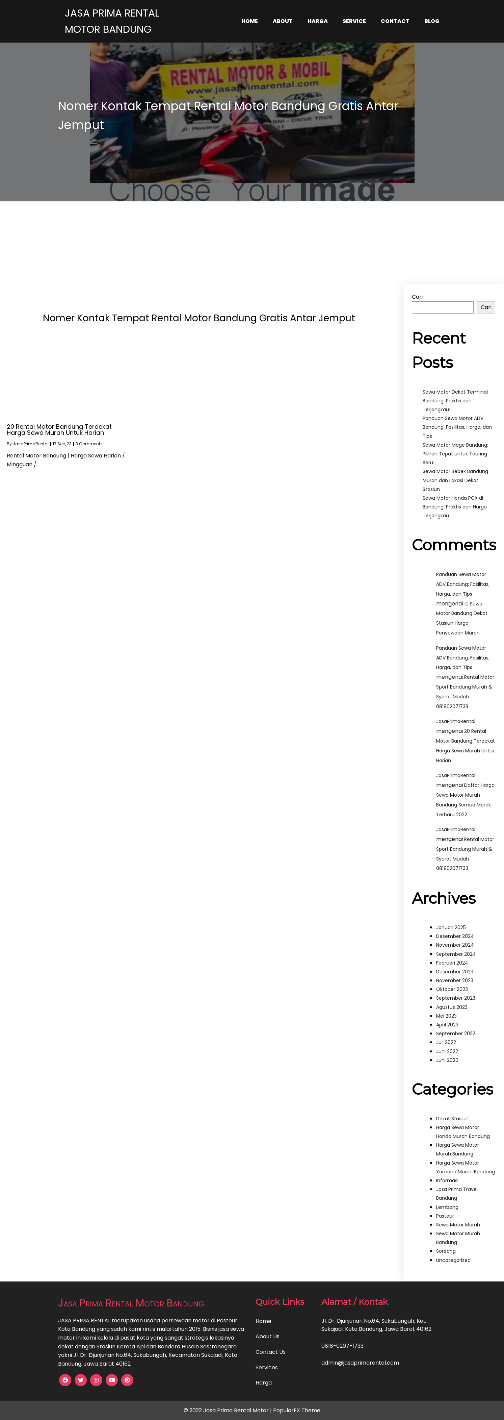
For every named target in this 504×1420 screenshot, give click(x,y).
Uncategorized (453, 1260)
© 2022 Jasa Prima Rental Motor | (228, 1410)
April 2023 (447, 1024)
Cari (417, 297)
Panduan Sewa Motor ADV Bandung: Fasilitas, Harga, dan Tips (457, 427)
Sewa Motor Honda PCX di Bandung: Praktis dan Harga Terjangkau (455, 507)
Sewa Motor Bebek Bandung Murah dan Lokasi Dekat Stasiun (455, 480)
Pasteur (445, 1216)
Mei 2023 (446, 1016)
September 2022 (455, 1033)
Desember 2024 (455, 936)
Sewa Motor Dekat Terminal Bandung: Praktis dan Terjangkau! (455, 401)
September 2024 (456, 954)
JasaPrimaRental (31, 444)
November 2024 (455, 945)
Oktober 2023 (452, 989)
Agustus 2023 (452, 1007)
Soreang (446, 1251)
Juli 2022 (446, 1042)
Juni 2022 (447, 1051)
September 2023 (455, 998)
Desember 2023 (454, 971)
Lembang (447, 1207)
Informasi (447, 1180)
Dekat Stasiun (452, 1118)
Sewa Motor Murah (458, 1224)
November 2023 (454, 980)
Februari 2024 (452, 963)
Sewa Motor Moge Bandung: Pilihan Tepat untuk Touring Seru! (455, 454)
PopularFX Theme (296, 1410)
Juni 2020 (447, 1060)
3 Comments (89, 444)
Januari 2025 (451, 927)
